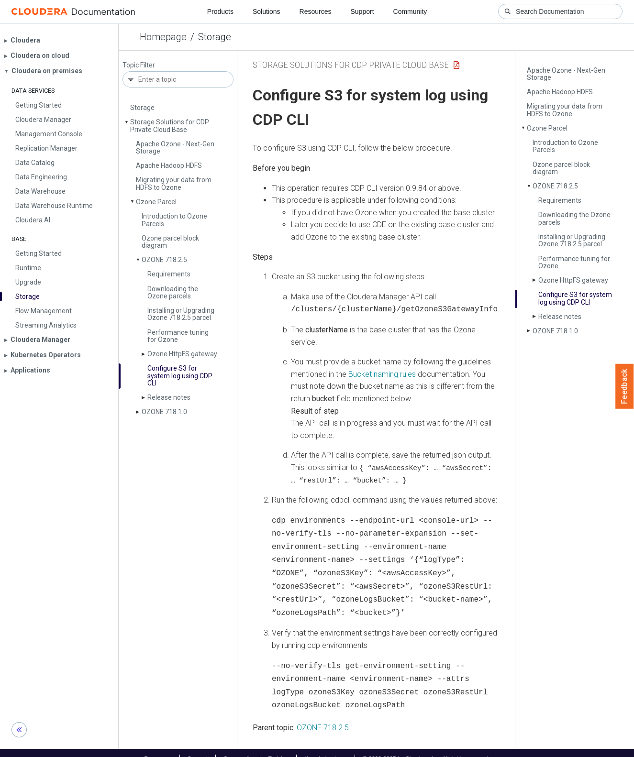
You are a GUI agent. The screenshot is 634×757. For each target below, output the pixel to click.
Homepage (163, 37)
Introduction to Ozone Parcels (174, 219)
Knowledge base (325, 746)
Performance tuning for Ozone (178, 336)
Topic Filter (138, 65)
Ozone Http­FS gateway (182, 354)
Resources (316, 11)
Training (278, 746)
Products (220, 11)
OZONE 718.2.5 (164, 259)
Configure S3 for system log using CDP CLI (179, 375)
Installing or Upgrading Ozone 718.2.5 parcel (180, 314)
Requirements (168, 274)
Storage (214, 37)
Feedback (624, 386)
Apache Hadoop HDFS (169, 165)
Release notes (168, 397)
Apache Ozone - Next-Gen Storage (175, 147)
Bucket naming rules (382, 373)
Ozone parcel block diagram (170, 241)
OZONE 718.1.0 (164, 412)
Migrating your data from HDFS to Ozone (173, 183)
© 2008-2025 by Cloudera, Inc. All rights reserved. (426, 746)
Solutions (266, 11)
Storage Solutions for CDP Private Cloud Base (169, 125)
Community (410, 11)
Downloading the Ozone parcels (172, 292)
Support (362, 11)
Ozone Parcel (156, 202)
